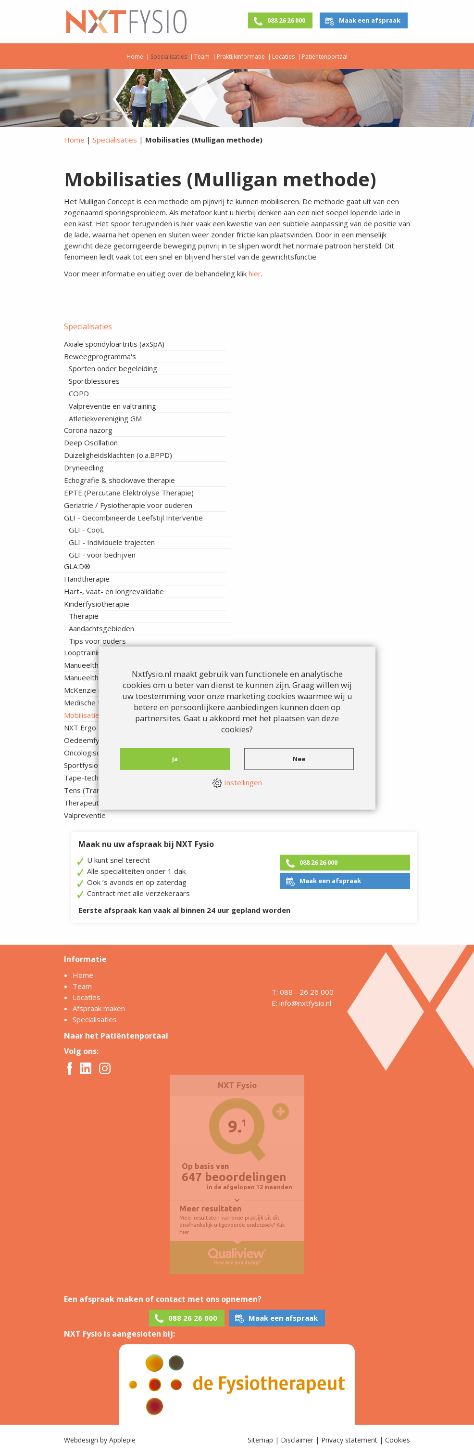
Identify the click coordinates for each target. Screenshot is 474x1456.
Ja (175, 758)
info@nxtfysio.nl (305, 1003)
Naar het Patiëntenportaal (116, 1035)
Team (202, 57)
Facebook (69, 1068)
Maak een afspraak (369, 20)
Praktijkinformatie (241, 57)
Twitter (85, 1068)
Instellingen (237, 782)
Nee (299, 758)
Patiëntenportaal (325, 57)
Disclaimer (297, 1439)
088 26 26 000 (286, 20)
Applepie (122, 1439)
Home (134, 57)
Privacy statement (349, 1439)
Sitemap (260, 1439)
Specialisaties (168, 57)
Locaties (283, 57)
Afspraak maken (99, 1008)
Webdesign (81, 1439)
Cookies (397, 1439)
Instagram (105, 1068)
